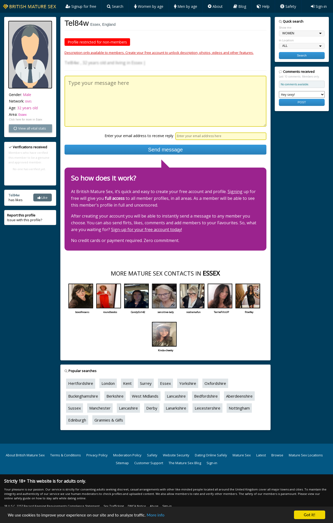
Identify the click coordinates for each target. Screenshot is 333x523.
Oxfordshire (215, 383)
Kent (127, 383)
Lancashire (176, 396)
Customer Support (148, 463)
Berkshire (115, 396)
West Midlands (145, 396)
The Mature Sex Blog (185, 463)
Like (42, 197)
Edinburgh (77, 420)
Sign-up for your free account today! (146, 229)
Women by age (148, 6)
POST (302, 102)
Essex (22, 114)
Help (263, 6)
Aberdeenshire (239, 396)
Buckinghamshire (83, 396)
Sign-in (319, 6)
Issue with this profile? (24, 217)
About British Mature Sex (25, 455)
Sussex (74, 408)
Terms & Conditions (65, 455)
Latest (261, 455)
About (215, 6)
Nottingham (239, 408)
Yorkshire (187, 383)
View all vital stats (29, 128)
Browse (277, 455)
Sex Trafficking (114, 506)
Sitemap (122, 463)
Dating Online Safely (211, 455)
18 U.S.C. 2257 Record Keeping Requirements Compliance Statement (52, 506)
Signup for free (81, 6)
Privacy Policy (97, 455)
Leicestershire (207, 408)
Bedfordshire (206, 396)
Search (115, 6)
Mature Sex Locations (306, 455)
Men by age (185, 6)
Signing (235, 191)
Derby (151, 408)
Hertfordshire (80, 383)
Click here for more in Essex (25, 119)
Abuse (154, 506)
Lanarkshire (176, 408)
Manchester (100, 408)
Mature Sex (242, 455)
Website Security (176, 455)
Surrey (146, 383)
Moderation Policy (127, 455)
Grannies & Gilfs (108, 420)
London (108, 383)
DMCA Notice (137, 506)
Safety (288, 6)
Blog (239, 6)
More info (155, 516)
